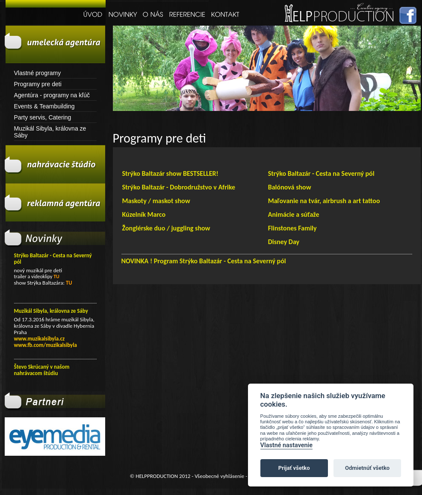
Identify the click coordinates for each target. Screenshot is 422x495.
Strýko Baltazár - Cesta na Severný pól (321, 173)
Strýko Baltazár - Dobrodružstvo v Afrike (179, 187)
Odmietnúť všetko (367, 468)
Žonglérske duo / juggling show (166, 228)
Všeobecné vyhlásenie (219, 476)
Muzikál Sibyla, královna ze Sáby (50, 132)
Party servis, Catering (42, 117)
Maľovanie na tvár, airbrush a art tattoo (324, 201)
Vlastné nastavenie (286, 445)
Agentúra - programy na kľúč (52, 95)
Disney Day (283, 242)
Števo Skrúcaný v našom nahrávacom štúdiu (42, 370)
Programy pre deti (38, 84)
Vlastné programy (37, 73)
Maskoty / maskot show (156, 201)
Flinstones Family (292, 228)
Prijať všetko (294, 468)
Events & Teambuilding (44, 106)
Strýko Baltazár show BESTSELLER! (170, 173)
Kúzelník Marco (144, 214)
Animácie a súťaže (293, 214)
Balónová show (289, 187)
